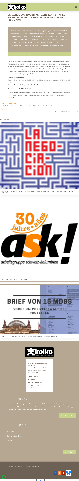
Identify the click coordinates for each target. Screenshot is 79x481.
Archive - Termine (21, 54)
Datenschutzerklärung (14, 436)
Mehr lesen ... (67, 415)
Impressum (11, 431)
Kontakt (9, 441)
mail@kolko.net (32, 388)
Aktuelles (12, 54)
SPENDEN (69, 452)
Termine (30, 54)
